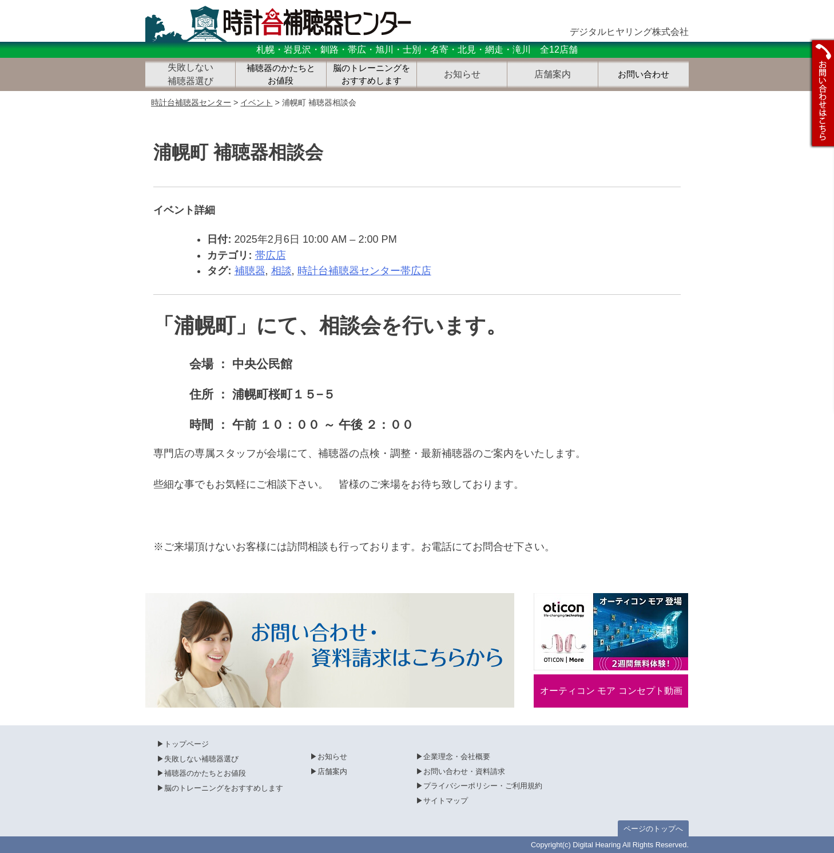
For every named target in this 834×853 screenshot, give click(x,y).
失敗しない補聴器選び (201, 759)
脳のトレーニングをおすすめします (371, 75)
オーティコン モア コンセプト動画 (611, 691)
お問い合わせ (643, 74)
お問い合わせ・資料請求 (464, 771)
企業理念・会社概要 (456, 756)
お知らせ (332, 756)
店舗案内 (332, 771)
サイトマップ (445, 800)
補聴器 (250, 271)
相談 (281, 271)
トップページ (186, 744)
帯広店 (270, 255)
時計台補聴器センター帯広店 (364, 271)
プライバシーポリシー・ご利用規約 (482, 785)
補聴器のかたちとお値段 (281, 75)
